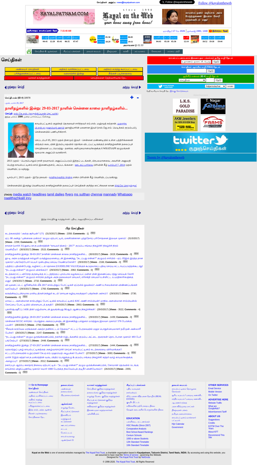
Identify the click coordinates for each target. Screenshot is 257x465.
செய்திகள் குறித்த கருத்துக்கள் (101, 389)
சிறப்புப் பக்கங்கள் (72, 51)
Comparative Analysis (136, 429)
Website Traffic (215, 403)
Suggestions (214, 419)
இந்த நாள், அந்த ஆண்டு (40, 410)
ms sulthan (82, 194)
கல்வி (125, 51)
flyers (69, 194)
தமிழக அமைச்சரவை (182, 414)
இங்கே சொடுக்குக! (126, 185)
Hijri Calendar (178, 424)
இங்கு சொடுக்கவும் (179, 91)
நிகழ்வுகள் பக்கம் (180, 410)
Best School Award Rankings (139, 432)
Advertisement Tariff (217, 412)
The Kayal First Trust (95, 453)
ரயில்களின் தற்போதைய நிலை (140, 406)
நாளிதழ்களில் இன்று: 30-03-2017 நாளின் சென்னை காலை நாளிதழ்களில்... (46, 254)
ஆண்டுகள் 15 (67, 440)
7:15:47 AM (65, 31)
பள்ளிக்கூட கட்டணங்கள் (138, 422)
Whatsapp (125, 194)
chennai (96, 194)
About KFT (213, 432)
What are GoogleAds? (214, 407)
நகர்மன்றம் (131, 392)
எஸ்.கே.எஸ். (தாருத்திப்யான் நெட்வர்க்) (36, 113)
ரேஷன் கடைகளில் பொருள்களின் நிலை (144, 410)
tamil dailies (56, 194)
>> (38, 385)
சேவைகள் (156, 51)
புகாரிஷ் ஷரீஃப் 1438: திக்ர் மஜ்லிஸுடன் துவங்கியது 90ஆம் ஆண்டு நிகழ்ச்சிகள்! (50, 309)
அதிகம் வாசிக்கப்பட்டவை (40, 396)
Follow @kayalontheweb (215, 3)
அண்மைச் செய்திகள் (38, 392)
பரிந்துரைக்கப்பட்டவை (39, 406)
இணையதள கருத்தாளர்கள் (99, 410)
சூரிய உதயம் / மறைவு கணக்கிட (187, 395)
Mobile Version (215, 392)
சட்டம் (64, 429)
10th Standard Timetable (137, 445)
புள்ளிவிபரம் (93, 414)
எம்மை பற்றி (173, 51)
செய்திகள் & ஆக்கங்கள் (46, 51)
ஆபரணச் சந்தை (179, 403)
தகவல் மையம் (94, 51)
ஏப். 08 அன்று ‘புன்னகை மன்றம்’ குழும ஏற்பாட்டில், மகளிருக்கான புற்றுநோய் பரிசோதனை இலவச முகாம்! (65, 238)
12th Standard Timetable (137, 442)
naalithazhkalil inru (17, 198)
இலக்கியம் (66, 415)
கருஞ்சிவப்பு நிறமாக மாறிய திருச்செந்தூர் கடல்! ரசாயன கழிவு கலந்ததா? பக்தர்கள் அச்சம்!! (56, 293)
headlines (39, 194)
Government (177, 427)
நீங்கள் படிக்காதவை (37, 413)
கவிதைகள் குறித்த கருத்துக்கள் (101, 406)
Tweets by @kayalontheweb (165, 157)
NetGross (145, 457)
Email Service (214, 388)
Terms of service (130, 455)
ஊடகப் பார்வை (84, 164)
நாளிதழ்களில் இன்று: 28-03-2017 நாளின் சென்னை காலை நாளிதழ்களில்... (46, 317)
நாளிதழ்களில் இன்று (60, 177)
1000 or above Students (137, 439)
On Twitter (213, 395)
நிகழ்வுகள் (112, 51)
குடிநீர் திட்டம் (132, 402)
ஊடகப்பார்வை (68, 425)
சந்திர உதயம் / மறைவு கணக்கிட (187, 399)
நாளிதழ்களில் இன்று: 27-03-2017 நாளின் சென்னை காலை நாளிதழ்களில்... (46, 345)
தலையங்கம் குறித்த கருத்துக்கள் (102, 392)
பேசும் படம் (66, 433)
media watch (22, 194)
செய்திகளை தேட (36, 417)
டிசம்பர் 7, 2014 (116, 164)
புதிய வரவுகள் (133, 389)
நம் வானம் (140, 51)
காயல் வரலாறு (68, 436)
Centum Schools (133, 435)
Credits (211, 423)
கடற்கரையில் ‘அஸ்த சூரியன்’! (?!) (24, 233)
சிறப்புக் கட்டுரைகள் (70, 411)
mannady (110, 194)
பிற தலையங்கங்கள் (70, 395)
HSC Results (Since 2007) (138, 425)
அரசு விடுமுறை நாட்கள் (183, 406)
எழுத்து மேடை (68, 408)
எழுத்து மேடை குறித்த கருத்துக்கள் (103, 396)
